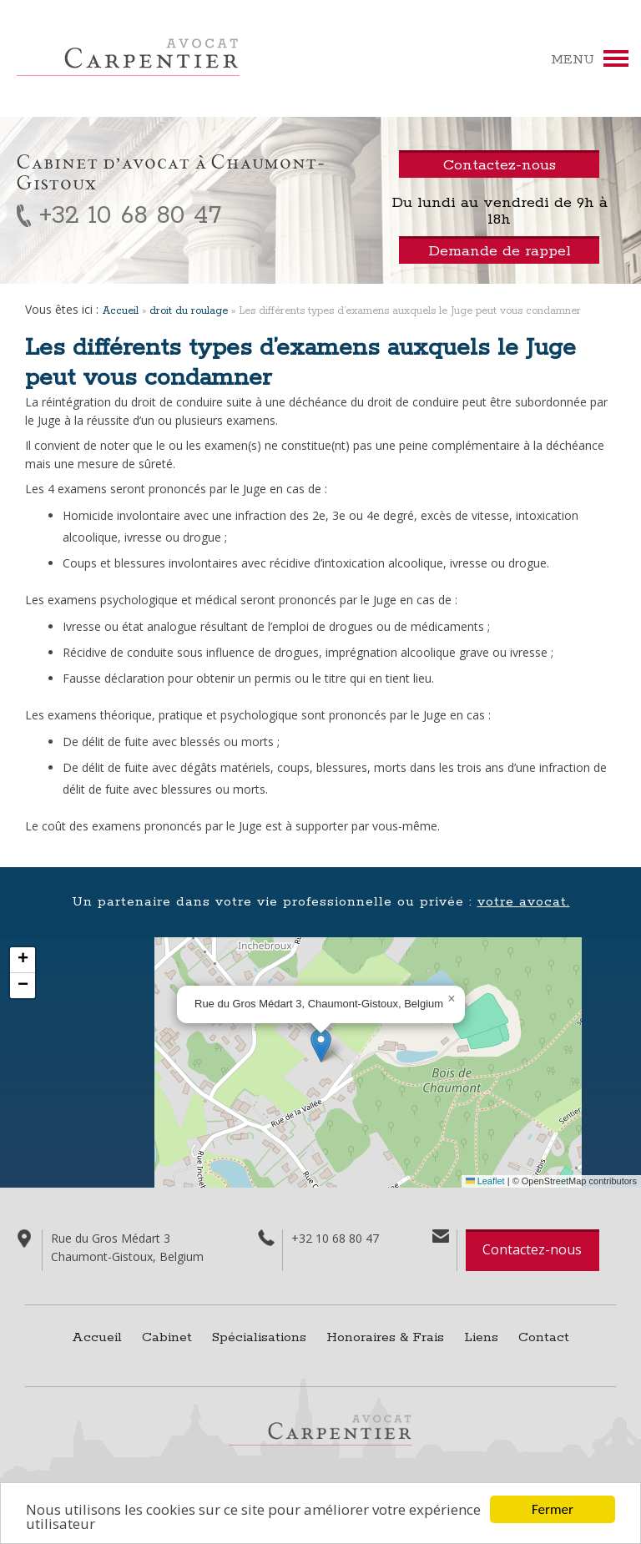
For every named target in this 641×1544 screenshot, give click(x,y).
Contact (543, 1337)
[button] (320, 1045)
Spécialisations (259, 1337)
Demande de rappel (499, 251)
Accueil (121, 311)
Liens (481, 1337)
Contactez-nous (532, 1249)
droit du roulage (188, 311)
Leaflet (485, 1181)
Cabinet (167, 1337)
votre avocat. (523, 902)
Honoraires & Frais (385, 1337)
